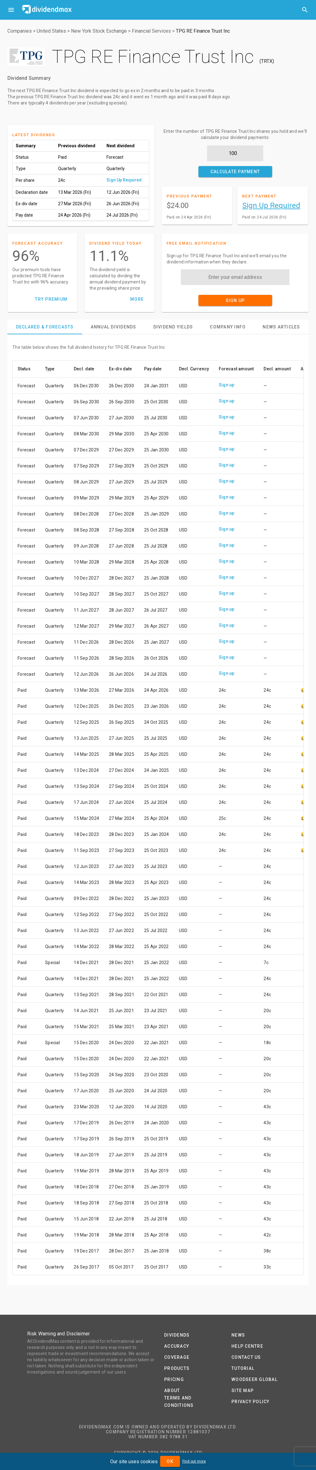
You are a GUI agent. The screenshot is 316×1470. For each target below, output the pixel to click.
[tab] (44, 327)
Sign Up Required (124, 179)
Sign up (227, 384)
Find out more (194, 1461)
